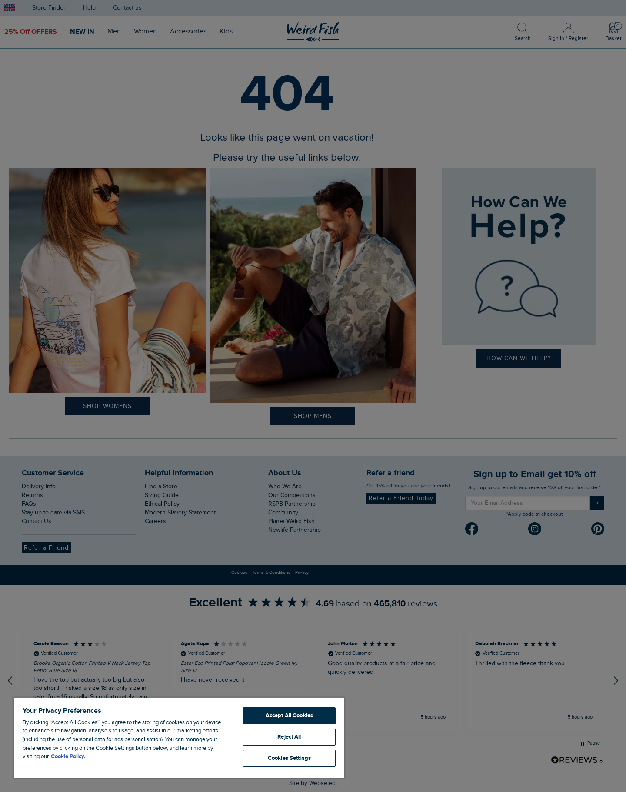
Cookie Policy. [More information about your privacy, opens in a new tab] (68, 756)
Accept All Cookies (289, 715)
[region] (179, 737)
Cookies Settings (289, 758)
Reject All (289, 736)
